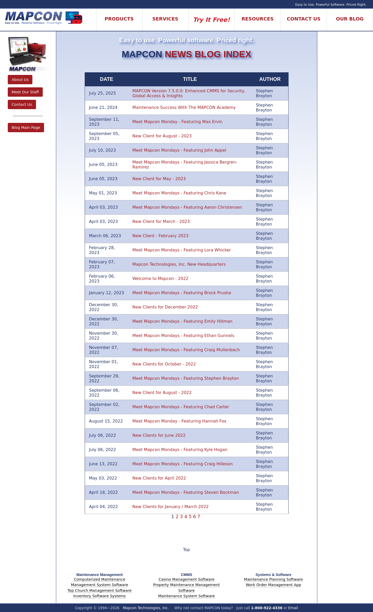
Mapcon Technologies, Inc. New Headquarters (179, 264)
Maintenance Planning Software (273, 579)
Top (186, 549)
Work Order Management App (273, 585)
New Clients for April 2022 (159, 478)
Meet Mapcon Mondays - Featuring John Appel (179, 150)
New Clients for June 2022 (158, 435)
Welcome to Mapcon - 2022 (160, 278)
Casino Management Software (186, 579)
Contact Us (22, 104)
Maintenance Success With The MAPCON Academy (184, 107)
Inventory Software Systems (99, 596)
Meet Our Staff (25, 92)
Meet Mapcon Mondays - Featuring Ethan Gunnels (183, 335)
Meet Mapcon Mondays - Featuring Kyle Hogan (179, 449)
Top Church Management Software (100, 590)
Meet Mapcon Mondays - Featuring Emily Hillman (182, 321)
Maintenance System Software (186, 596)
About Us (20, 80)
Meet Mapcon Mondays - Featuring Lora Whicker (181, 250)
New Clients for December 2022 (165, 307)
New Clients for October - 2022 (164, 364)
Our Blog (350, 19)
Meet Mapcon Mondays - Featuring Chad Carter (180, 406)
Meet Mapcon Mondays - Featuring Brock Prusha (181, 292)
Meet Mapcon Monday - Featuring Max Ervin (177, 121)
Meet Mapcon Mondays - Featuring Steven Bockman (185, 492)
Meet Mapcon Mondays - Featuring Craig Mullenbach (186, 349)
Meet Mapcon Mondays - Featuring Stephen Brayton (185, 378)
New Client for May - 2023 (159, 178)
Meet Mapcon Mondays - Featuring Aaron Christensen (187, 207)
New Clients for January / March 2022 (170, 506)
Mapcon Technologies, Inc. (146, 608)
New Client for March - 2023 (161, 221)
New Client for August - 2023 (162, 135)
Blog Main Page (26, 127)
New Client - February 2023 (160, 235)
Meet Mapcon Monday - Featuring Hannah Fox (179, 421)
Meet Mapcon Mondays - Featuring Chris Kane (179, 193)
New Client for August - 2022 (162, 392)
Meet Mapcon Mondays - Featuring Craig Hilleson (182, 463)
